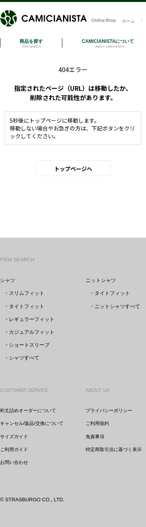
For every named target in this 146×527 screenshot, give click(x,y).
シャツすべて (24, 358)
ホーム (128, 21)
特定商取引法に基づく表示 (114, 449)
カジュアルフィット (32, 332)
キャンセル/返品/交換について (31, 423)
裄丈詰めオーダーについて (28, 410)
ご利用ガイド (14, 449)
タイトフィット (26, 306)
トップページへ (73, 169)
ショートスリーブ (29, 345)
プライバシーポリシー (109, 410)
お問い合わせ (14, 462)
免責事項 (95, 436)
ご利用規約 (97, 423)
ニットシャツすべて (117, 306)
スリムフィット (26, 293)
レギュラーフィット (32, 319)
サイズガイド (14, 436)
